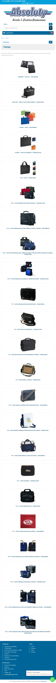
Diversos (6, 654)
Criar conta (30, 3)
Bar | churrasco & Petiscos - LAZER (13, 650)
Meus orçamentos (9, 669)
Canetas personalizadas (10, 646)
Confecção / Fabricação (10, 652)
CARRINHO (8, 33)
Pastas (7, 38)
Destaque (6, 657)
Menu (5, 24)
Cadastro (6, 667)
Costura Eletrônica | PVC (10, 659)
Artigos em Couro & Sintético (11, 655)
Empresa (33, 648)
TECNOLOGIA (7, 648)
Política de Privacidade (10, 665)
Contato (33, 652)
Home (2, 38)
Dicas (32, 650)
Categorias (5, 42)
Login (24, 3)
